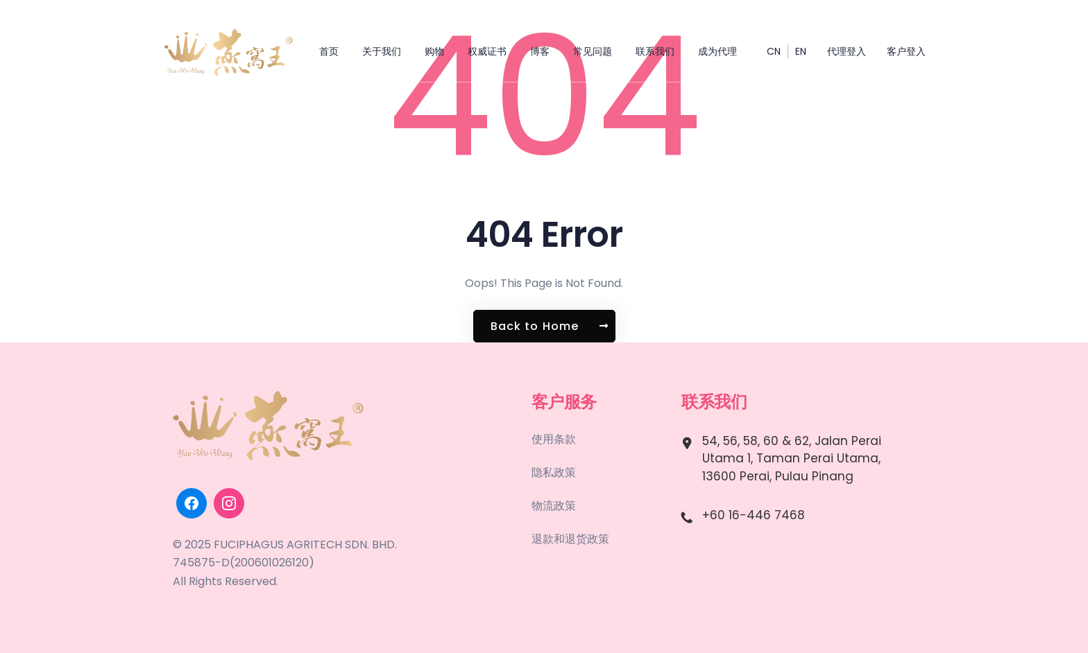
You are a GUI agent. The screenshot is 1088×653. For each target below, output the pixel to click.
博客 (540, 51)
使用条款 (554, 439)
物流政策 (554, 506)
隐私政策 (554, 472)
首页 (329, 51)
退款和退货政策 (570, 539)
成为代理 (717, 51)
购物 (434, 51)
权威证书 (487, 51)
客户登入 (906, 51)
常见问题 (592, 51)
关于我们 (381, 51)
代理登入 (846, 51)
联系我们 (655, 51)
